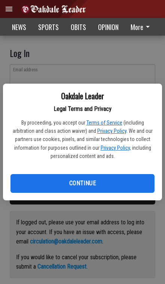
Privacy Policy (111, 131)
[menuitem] (142, 27)
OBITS (78, 27)
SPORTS (48, 27)
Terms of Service (104, 123)
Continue (82, 183)
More (141, 27)
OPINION (108, 27)
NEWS (19, 27)
